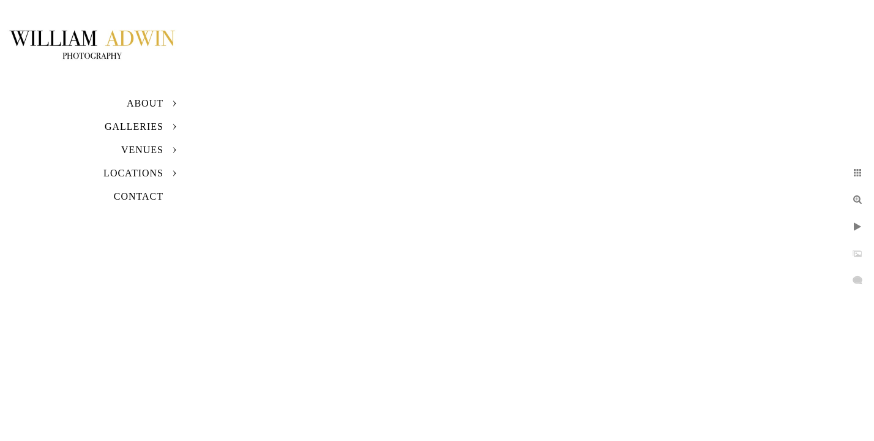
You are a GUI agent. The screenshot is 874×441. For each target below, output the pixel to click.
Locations (133, 173)
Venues (142, 150)
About (145, 103)
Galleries (134, 126)
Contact (138, 196)
